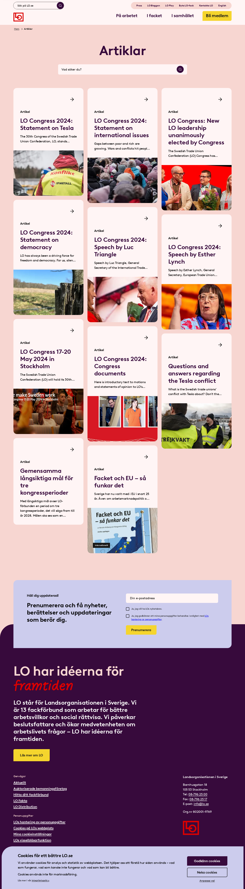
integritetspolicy (40, 880)
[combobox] (38, 5)
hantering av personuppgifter (146, 619)
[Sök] (60, 5)
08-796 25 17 (198, 799)
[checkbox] (127, 609)
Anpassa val (207, 880)
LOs (206, 615)
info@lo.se (201, 804)
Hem (16, 29)
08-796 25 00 (197, 794)
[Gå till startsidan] (18, 17)
